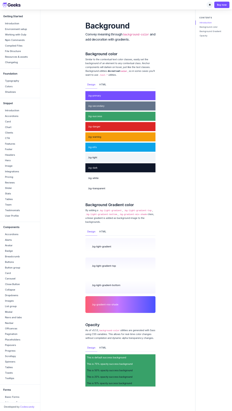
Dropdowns (11, 190)
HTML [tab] (102, 84)
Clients (9, 27)
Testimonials (12, 105)
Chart (8, 22)
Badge (9, 145)
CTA (7, 33)
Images (9, 195)
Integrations (12, 66)
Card (8, 16)
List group (11, 201)
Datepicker (11, 308)
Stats (8, 88)
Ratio (8, 371)
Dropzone (10, 303)
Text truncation (14, 393)
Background (12, 349)
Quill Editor (11, 325)
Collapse (10, 184)
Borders (9, 354)
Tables (9, 94)
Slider (8, 83)
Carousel (10, 173)
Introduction (206, 22)
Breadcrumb (12, 151)
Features (10, 38)
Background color (209, 27)
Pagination (11, 228)
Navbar (9, 218)
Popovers (10, 240)
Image (8, 60)
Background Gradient (210, 31)
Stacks (9, 376)
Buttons (9, 156)
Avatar (9, 140)
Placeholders (12, 234)
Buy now (222, 4)
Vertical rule (12, 399)
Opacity (9, 365)
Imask (8, 319)
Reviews (10, 77)
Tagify (9, 330)
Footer (8, 44)
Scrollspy (10, 251)
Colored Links (13, 360)
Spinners (10, 256)
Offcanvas (11, 223)
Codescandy (27, 406)
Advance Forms (14, 297)
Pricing (9, 71)
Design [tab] (91, 84)
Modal (8, 206)
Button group (12, 162)
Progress (10, 245)
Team (8, 99)
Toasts (9, 267)
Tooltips (9, 273)
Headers (10, 49)
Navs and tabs (13, 212)
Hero (8, 55)
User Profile (12, 110)
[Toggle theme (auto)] (210, 5)
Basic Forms (12, 291)
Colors (9, 382)
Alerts (8, 134)
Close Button (12, 179)
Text (7, 388)
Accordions (11, 11)
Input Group (12, 313)
